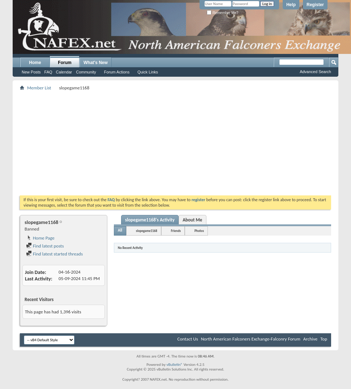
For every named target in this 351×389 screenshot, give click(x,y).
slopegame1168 (146, 231)
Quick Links (147, 72)
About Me (192, 220)
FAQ (48, 72)
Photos (199, 231)
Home (35, 62)
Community (86, 72)
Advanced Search (315, 71)
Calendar (64, 72)
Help (291, 4)
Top (323, 339)
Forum (64, 62)
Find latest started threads (54, 254)
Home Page (40, 238)
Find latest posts (45, 246)
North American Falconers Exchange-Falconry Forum (250, 339)
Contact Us (187, 339)
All (120, 230)
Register (315, 4)
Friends (176, 231)
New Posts (31, 72)
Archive (310, 339)
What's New (96, 62)
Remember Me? (222, 13)
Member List (39, 87)
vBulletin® (174, 364)
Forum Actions (116, 72)
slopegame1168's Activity (150, 220)
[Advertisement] (175, 143)
